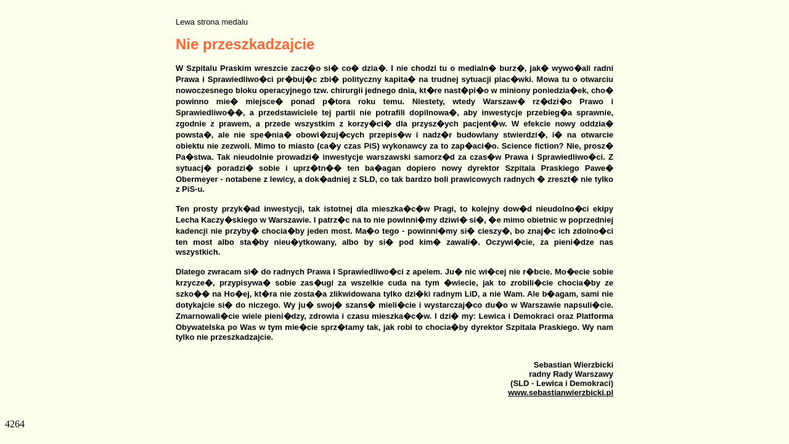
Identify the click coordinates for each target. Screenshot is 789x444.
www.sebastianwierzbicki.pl (560, 392)
